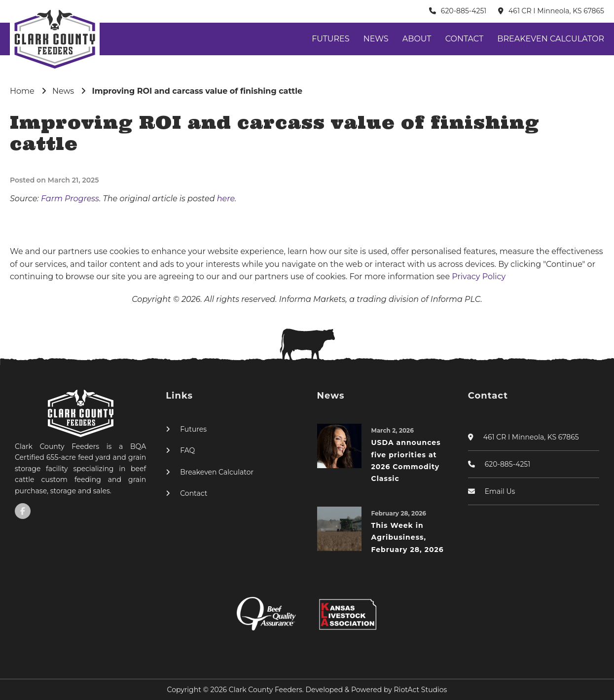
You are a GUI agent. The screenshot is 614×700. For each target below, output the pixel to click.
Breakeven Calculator (550, 38)
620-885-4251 (464, 10)
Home (22, 91)
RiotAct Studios (420, 689)
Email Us (500, 491)
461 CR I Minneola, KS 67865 (556, 10)
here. (227, 198)
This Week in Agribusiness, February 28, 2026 (407, 537)
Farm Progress (70, 198)
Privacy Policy (479, 276)
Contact (464, 38)
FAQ (187, 450)
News (376, 38)
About (417, 38)
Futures (330, 38)
